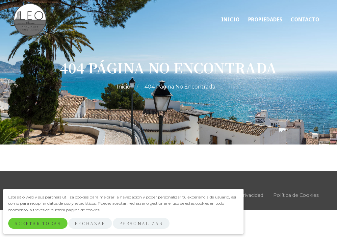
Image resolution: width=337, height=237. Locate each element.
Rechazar (90, 223)
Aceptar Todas (37, 223)
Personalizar (141, 223)
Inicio (124, 87)
